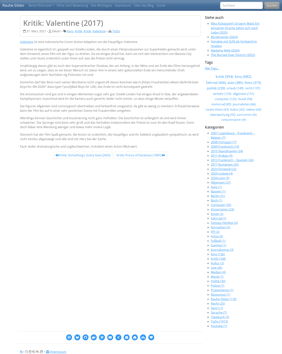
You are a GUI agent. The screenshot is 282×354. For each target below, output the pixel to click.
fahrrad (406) (216, 82)
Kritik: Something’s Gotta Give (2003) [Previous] (82, 155)
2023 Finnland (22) (223, 169)
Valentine (99, 31)
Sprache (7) (219, 312)
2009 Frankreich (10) (225, 147)
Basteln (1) (218, 191)
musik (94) (245, 99)
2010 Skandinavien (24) (227, 151)
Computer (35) (221, 205)
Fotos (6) (217, 236)
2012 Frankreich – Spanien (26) (232, 160)
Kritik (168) (218, 259)
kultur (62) (237, 109)
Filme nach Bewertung (72, 5)
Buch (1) (216, 200)
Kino (70, 31)
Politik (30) (218, 281)
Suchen (272, 5)
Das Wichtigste (101, 5)
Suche (161, 5)
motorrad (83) (221, 104)
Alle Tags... (212, 68)
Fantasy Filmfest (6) (224, 223)
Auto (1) (216, 187)
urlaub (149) (235, 88)
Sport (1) (217, 308)
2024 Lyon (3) (220, 178)
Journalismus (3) (222, 250)
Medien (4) (218, 272)
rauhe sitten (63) (217, 109)
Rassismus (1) (220, 295)
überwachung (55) (222, 115)
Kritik (78, 31)
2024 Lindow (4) (222, 173)
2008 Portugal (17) (223, 142)
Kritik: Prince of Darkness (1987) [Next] (141, 155)
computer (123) (225, 99)
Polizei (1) (217, 286)
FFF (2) (215, 232)
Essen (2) (217, 214)
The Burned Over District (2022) (233, 55)
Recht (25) (218, 304)
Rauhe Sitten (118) (223, 299)
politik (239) (216, 88)
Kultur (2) (217, 263)
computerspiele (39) (233, 119)
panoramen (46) (247, 114)
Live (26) (216, 268)
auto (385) (235, 82)
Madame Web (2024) (225, 50)
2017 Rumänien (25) (225, 165)
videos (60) (253, 109)
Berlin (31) (218, 196)
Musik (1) (217, 277)
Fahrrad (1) (218, 218)
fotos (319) (252, 82)
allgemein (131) (243, 94)
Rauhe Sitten (13, 5)
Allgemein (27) (221, 182)
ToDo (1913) (219, 321)
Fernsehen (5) (220, 227)
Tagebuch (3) (220, 317)
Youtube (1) (219, 326)
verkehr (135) (222, 94)
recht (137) (252, 88)
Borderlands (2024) (224, 37)
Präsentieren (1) (222, 290)
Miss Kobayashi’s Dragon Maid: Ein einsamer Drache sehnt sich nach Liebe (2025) (235, 28)
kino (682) (243, 76)
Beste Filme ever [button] (40, 5)
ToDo (116, 31)
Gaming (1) (218, 245)
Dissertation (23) (222, 209)
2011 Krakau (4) (222, 156)
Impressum (123, 5)
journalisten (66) (244, 104)
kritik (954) (224, 76)
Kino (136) (218, 254)
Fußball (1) (218, 241)
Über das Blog (144, 5)
